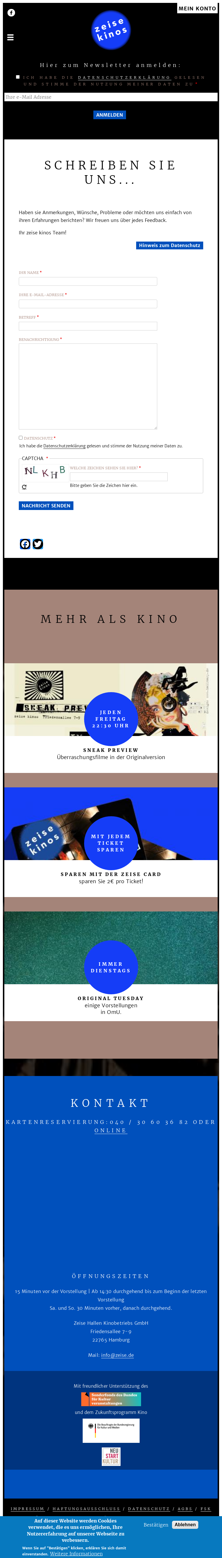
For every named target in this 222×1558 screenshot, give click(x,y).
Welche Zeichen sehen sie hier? (104, 468)
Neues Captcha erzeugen (24, 487)
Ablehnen (185, 1524)
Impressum (28, 1508)
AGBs (185, 1508)
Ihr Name (29, 272)
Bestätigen (156, 1525)
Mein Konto (197, 9)
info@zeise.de (117, 1355)
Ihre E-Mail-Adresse (41, 294)
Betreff (27, 317)
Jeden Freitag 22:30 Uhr (111, 718)
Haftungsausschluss (87, 1508)
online (111, 1130)
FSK (206, 1508)
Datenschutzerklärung (124, 77)
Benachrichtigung (39, 339)
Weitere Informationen (76, 1554)
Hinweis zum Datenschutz (169, 245)
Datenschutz (38, 438)
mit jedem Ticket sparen (111, 843)
